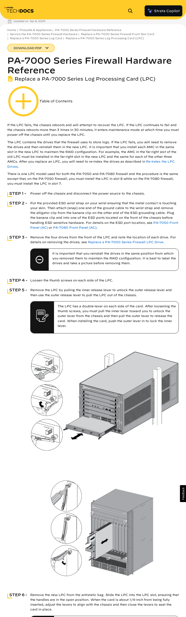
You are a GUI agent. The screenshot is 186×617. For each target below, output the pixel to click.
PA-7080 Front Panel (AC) (74, 227)
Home (11, 29)
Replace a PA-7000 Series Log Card (36, 38)
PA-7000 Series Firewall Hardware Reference (88, 29)
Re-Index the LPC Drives (155, 576)
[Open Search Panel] (131, 11)
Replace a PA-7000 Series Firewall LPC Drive (125, 242)
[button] (183, 493)
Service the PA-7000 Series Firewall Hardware (44, 34)
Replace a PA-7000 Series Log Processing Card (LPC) (105, 38)
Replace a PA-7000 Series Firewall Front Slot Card (117, 34)
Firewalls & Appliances (35, 29)
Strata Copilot (163, 11)
